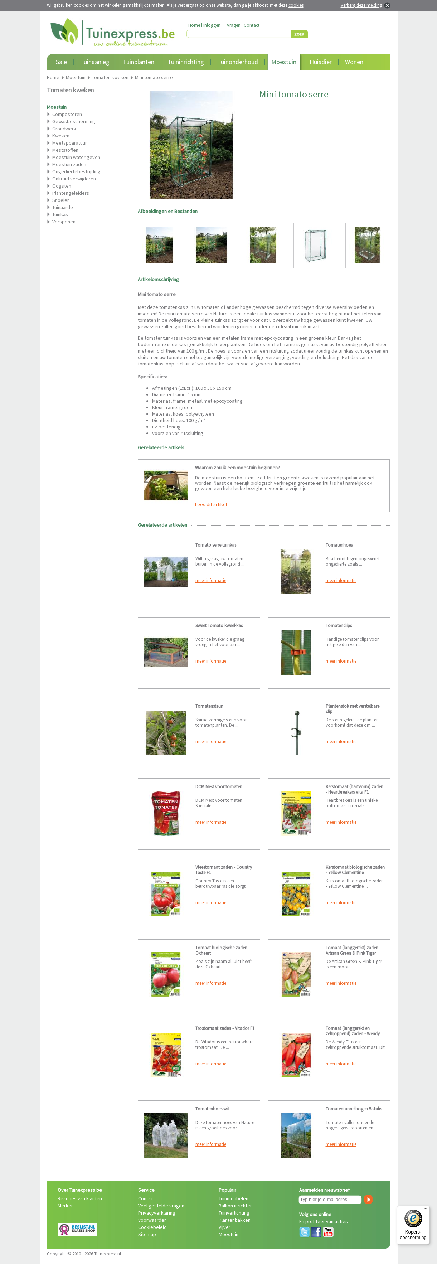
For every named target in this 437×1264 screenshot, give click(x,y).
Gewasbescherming (73, 121)
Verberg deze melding (361, 5)
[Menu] (425, 1210)
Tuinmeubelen (233, 1198)
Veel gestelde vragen (161, 1205)
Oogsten (61, 186)
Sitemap (147, 1234)
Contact (251, 25)
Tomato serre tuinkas (215, 545)
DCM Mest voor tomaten (218, 787)
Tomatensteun (209, 706)
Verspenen (64, 221)
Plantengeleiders (70, 193)
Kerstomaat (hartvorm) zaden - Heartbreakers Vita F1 (354, 789)
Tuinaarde (62, 207)
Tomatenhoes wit (212, 1109)
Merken (66, 1205)
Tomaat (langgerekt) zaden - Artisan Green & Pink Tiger (353, 950)
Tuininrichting (185, 62)
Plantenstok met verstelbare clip (352, 709)
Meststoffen (65, 150)
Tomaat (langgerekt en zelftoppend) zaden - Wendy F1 (353, 1033)
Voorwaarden (152, 1220)
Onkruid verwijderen (74, 178)
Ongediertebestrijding (76, 171)
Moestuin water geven (76, 157)
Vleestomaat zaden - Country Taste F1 (223, 870)
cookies (296, 5)
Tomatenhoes (339, 545)
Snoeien (61, 200)
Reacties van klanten (80, 1198)
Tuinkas (60, 214)
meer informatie (210, 580)
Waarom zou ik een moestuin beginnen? (237, 467)
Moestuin (283, 62)
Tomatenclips (339, 626)
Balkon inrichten (236, 1205)
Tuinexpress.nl (107, 1254)
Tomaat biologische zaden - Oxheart (222, 950)
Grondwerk (64, 128)
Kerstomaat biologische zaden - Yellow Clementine (355, 870)
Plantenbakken (235, 1220)
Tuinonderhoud (237, 62)
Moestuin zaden (69, 164)
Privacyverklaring (156, 1213)
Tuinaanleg (95, 62)
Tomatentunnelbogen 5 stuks (354, 1109)
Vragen (234, 25)
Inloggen (211, 25)
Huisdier (321, 62)
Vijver (224, 1227)
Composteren (67, 114)
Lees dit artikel (211, 504)
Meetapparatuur (69, 143)
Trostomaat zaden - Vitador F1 (224, 1028)
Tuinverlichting (234, 1213)
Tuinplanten (138, 62)
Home (194, 25)
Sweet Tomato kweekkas (219, 626)
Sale (61, 62)
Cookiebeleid (152, 1227)
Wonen (354, 62)
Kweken (60, 135)
